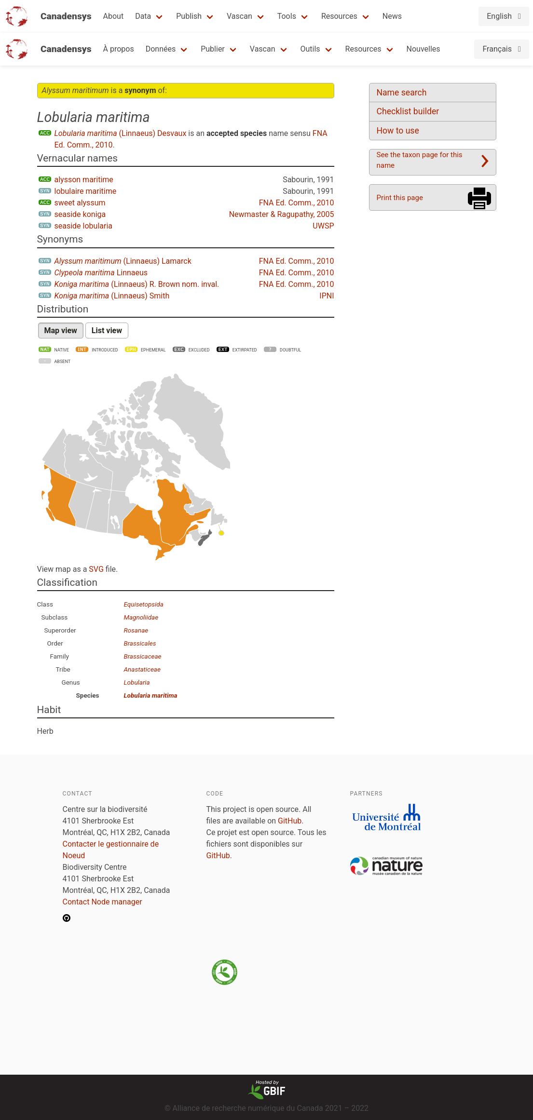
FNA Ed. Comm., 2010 (296, 202)
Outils (310, 49)
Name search (402, 92)
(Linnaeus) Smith (112, 295)
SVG (96, 569)
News (392, 16)
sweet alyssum (80, 202)
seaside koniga (80, 214)
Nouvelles (423, 49)
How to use (398, 130)
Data (143, 16)
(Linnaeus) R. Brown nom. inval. (137, 284)
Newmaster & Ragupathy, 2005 (281, 214)
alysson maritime (84, 179)
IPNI (326, 295)
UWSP (323, 225)
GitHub (289, 820)
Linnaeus (101, 272)
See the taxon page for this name (420, 160)
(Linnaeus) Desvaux (121, 133)
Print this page (400, 197)
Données (161, 49)
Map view (60, 330)
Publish (189, 16)
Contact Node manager (102, 901)
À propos (118, 49)
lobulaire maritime (86, 191)
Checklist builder (408, 111)
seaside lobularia (84, 225)
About (113, 16)
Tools (286, 16)
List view (107, 330)
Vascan (239, 16)
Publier (213, 49)
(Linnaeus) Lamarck (123, 261)
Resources (339, 16)
